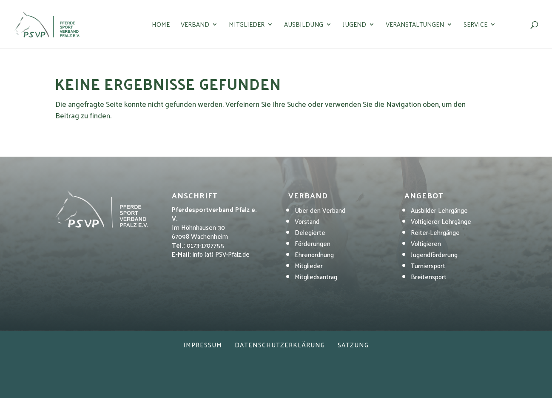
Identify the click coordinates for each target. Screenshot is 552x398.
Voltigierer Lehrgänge (441, 221)
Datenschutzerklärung (280, 344)
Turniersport (428, 265)
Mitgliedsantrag (316, 276)
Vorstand (307, 221)
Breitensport (429, 276)
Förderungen (312, 243)
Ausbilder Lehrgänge (439, 210)
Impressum (202, 344)
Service (475, 25)
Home (161, 25)
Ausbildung (303, 25)
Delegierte (310, 232)
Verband (195, 25)
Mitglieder (247, 25)
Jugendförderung (434, 254)
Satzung (353, 344)
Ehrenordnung (314, 254)
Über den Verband (320, 210)
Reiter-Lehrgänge (435, 232)
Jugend (354, 25)
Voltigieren (426, 243)
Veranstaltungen (415, 25)
